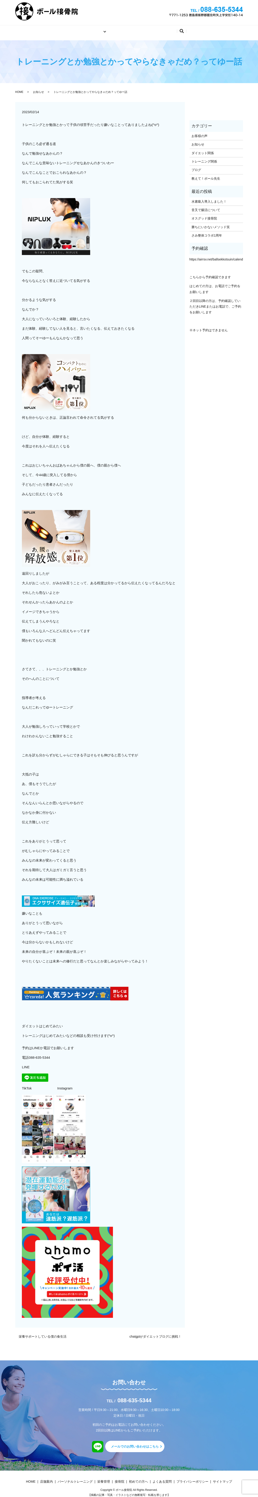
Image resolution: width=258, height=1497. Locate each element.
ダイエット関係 (203, 149)
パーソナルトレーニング (75, 1478)
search (198, 30)
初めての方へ (144, 29)
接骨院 (119, 1478)
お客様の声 (199, 132)
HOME (19, 88)
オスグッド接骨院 (204, 215)
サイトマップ (222, 1478)
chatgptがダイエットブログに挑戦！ (155, 1333)
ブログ (196, 166)
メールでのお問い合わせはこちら (135, 1443)
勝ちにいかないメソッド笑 (211, 223)
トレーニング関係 (204, 158)
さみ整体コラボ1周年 (207, 232)
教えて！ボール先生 (206, 175)
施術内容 (90, 29)
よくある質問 (175, 29)
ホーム (67, 29)
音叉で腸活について (206, 206)
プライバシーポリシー (192, 1478)
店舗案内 (116, 29)
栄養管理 (103, 1478)
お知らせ (38, 88)
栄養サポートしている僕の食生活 (42, 1333)
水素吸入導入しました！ (209, 198)
